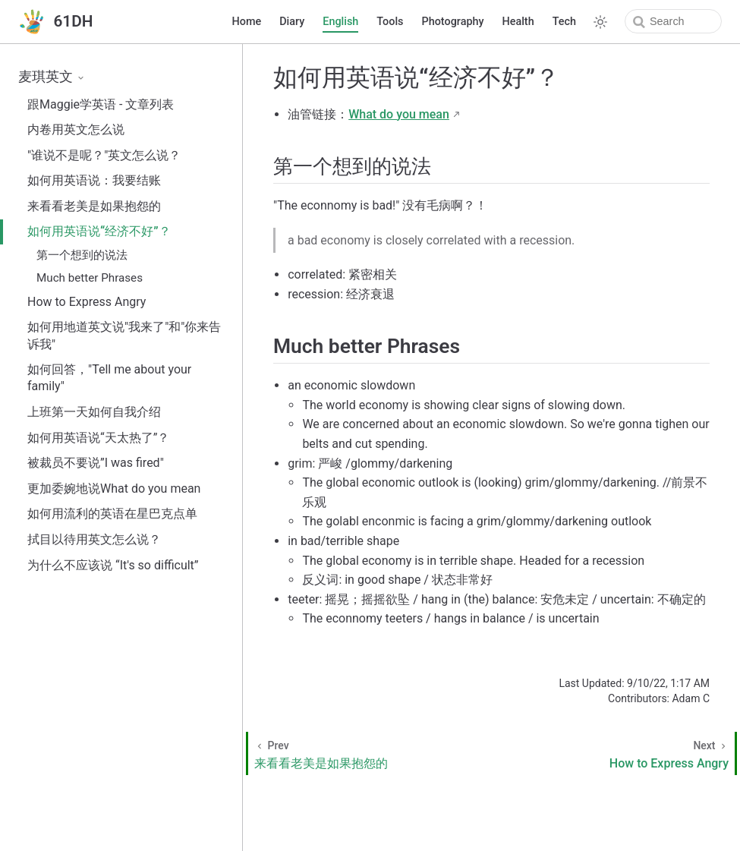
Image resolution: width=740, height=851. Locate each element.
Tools (389, 21)
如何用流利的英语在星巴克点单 (112, 513)
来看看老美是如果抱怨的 (94, 206)
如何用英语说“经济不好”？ (99, 231)
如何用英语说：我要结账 (94, 180)
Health (518, 21)
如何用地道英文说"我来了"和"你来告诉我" (124, 335)
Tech (564, 21)
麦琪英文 (52, 76)
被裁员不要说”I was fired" (95, 462)
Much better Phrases (89, 278)
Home (247, 21)
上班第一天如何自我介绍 (94, 412)
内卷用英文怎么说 (75, 129)
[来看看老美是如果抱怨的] (371, 753)
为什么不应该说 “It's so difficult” (113, 565)
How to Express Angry (86, 302)
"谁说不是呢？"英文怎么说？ (104, 155)
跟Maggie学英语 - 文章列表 (100, 104)
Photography (453, 21)
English (340, 21)
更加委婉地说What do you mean (113, 488)
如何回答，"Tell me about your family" (109, 377)
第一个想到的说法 (82, 255)
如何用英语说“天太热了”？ (98, 437)
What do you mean (398, 114)
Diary (291, 21)
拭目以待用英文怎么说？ (94, 539)
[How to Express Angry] (619, 753)
